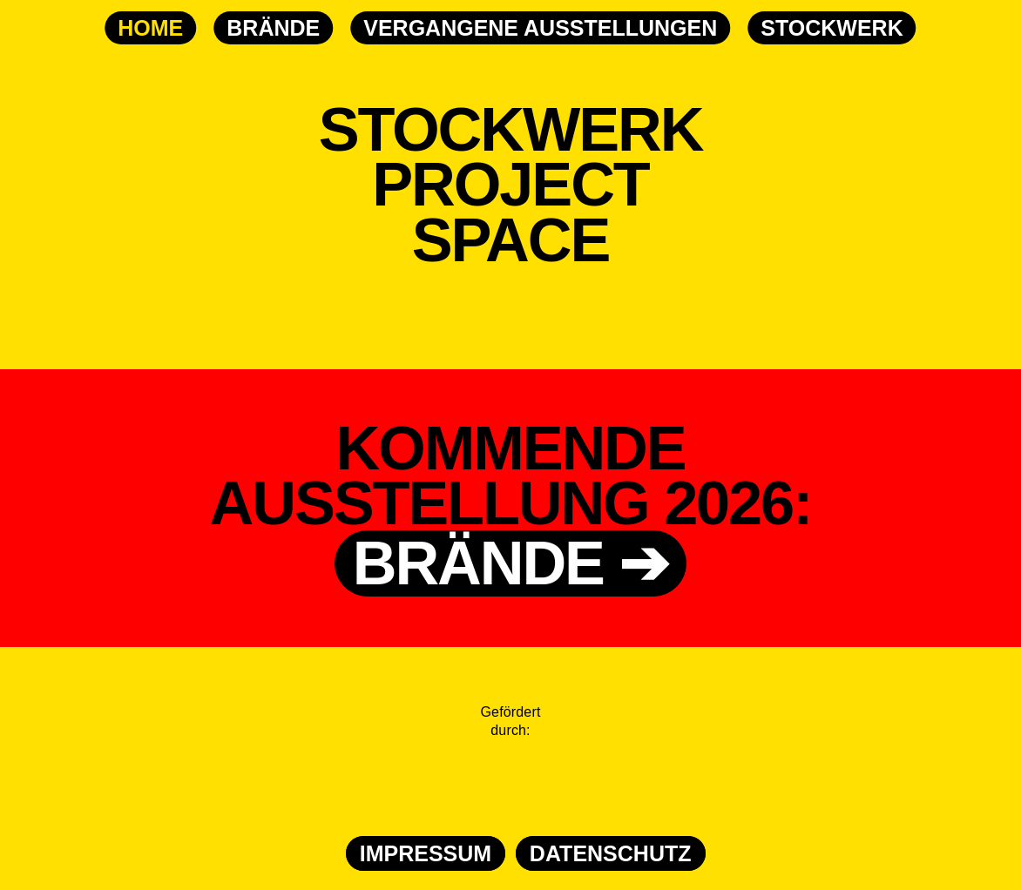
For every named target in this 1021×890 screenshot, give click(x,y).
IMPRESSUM (425, 853)
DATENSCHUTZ (611, 853)
